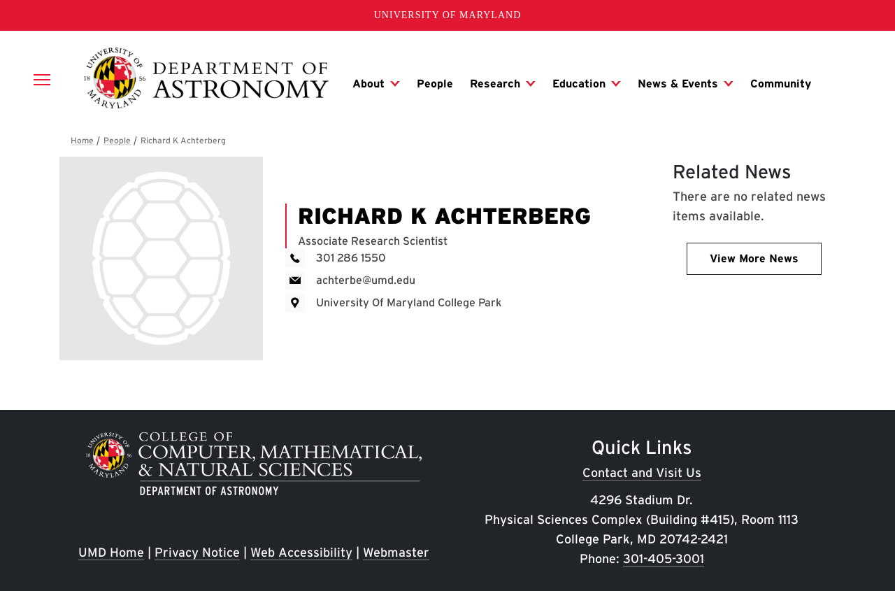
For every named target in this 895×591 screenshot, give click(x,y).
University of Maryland (448, 15)
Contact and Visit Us (641, 472)
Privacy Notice (197, 552)
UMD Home (111, 552)
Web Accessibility (301, 552)
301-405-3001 (663, 558)
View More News (754, 258)
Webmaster (396, 552)
